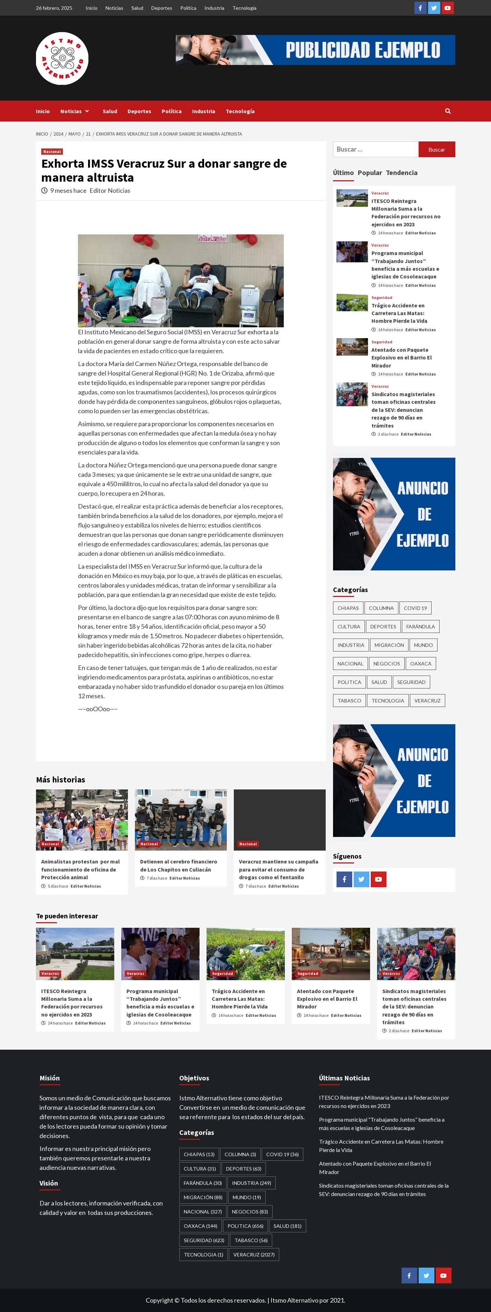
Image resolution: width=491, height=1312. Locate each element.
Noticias (114, 8)
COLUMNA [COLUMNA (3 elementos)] (381, 608)
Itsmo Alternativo (294, 1300)
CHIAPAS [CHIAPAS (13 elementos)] (348, 608)
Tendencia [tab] (402, 172)
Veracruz (380, 193)
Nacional (52, 151)
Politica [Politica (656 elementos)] (349, 682)
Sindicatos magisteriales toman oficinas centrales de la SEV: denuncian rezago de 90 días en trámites (403, 410)
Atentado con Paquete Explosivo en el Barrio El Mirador (401, 357)
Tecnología (244, 8)
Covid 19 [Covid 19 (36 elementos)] (415, 608)
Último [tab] (343, 172)
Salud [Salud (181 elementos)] (379, 682)
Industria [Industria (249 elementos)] (351, 645)
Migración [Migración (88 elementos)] (389, 645)
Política (188, 8)
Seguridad (381, 298)
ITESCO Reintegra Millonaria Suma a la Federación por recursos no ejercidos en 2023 (384, 1101)
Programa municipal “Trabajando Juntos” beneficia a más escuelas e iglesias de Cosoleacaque (382, 1123)
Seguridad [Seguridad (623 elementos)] (411, 682)
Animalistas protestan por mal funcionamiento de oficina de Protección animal (80, 869)
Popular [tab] (370, 172)
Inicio (92, 8)
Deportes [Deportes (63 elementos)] (383, 626)
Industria (214, 8)
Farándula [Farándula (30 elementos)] (420, 626)
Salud (137, 8)
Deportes (161, 8)
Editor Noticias (109, 190)
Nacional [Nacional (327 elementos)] (350, 663)
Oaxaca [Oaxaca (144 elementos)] (421, 663)
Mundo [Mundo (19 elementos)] (423, 645)
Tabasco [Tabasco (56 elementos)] (349, 701)
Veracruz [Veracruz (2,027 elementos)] (427, 701)
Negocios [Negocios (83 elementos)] (387, 663)
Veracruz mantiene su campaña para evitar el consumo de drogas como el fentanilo (278, 869)
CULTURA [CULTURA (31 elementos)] (349, 626)
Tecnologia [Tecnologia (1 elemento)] (387, 701)
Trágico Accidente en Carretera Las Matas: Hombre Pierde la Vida (399, 313)
